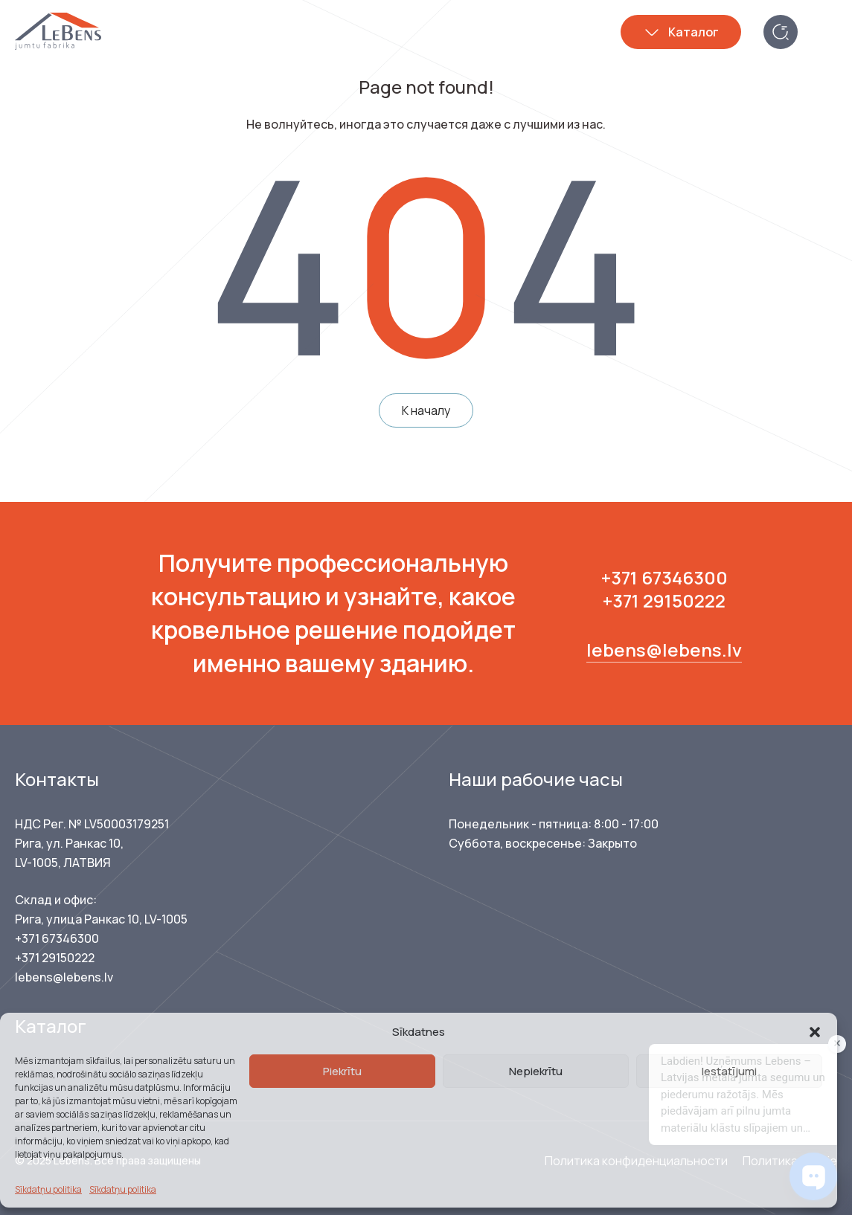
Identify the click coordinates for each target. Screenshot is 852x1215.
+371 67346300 (664, 577)
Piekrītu (342, 1071)
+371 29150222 (664, 600)
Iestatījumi (729, 1071)
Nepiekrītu (536, 1071)
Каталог (693, 32)
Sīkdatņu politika (48, 1189)
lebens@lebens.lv (664, 649)
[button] (814, 1032)
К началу (426, 410)
